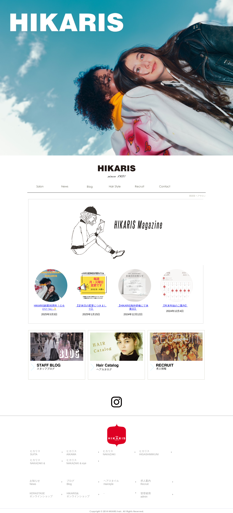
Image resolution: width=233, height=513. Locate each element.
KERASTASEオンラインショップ (41, 495)
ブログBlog (70, 482)
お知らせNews (35, 482)
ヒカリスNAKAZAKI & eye (76, 461)
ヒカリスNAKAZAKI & (37, 461)
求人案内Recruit (146, 482)
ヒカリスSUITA (35, 453)
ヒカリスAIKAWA (71, 453)
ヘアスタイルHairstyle (111, 482)
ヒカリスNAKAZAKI (109, 453)
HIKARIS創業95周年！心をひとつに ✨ (49, 307)
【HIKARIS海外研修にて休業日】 (133, 307)
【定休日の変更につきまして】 (91, 307)
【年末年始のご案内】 (175, 305)
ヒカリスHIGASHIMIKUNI (149, 453)
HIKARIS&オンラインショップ (78, 495)
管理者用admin (146, 495)
